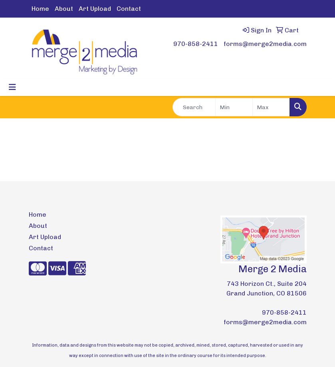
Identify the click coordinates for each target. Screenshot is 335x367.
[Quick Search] (194, 107)
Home (40, 8)
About (64, 8)
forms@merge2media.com (265, 44)
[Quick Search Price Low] (234, 107)
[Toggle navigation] (12, 87)
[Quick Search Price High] (271, 107)
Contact (129, 8)
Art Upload (95, 8)
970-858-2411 (195, 44)
